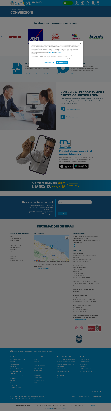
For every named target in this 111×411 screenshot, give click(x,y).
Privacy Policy (59, 52)
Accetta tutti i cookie (62, 62)
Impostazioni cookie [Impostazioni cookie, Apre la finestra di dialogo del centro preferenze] (49, 62)
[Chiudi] (81, 43)
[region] (56, 54)
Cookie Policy (51, 52)
